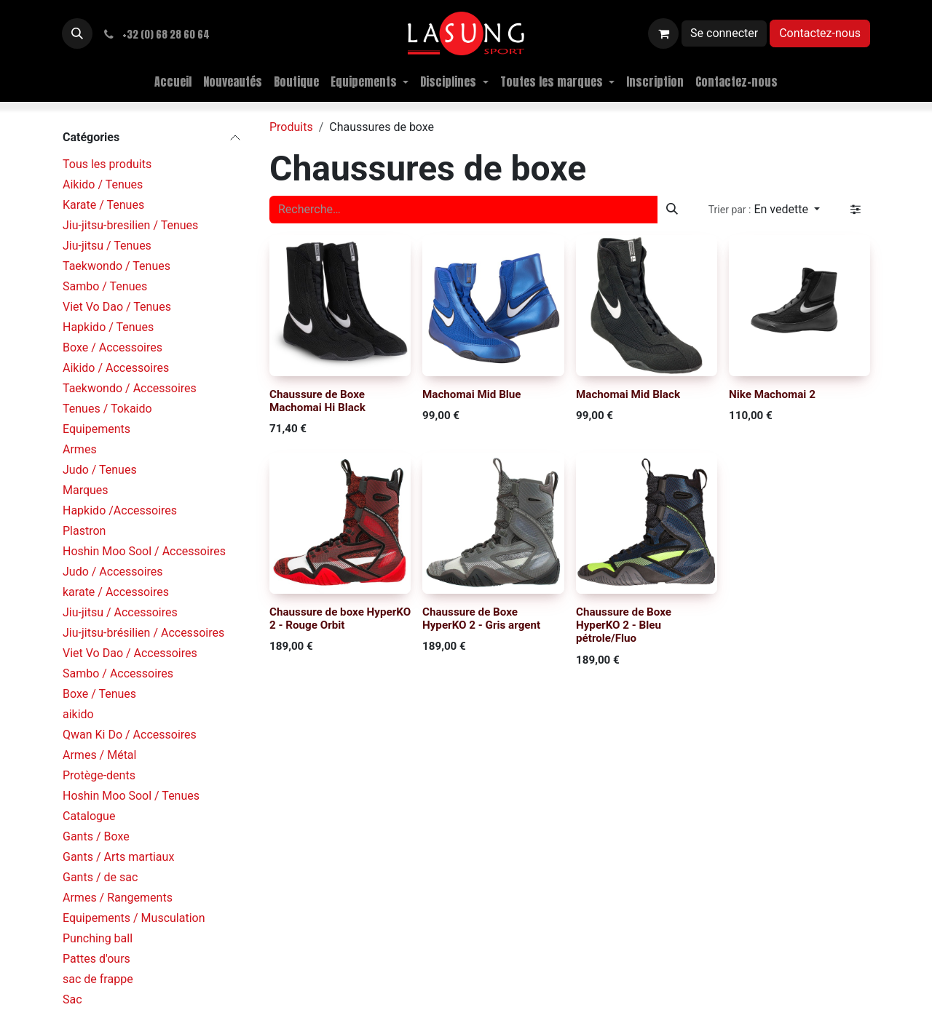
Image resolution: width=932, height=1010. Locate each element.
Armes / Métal (99, 755)
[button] (77, 33)
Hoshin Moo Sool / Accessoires (144, 551)
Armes (80, 449)
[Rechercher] (672, 209)
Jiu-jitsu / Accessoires (120, 612)
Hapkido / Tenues (108, 327)
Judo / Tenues (100, 470)
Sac (72, 999)
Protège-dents (99, 775)
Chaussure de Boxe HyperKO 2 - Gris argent (481, 618)
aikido (78, 714)
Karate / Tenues (103, 205)
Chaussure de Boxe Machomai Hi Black (317, 401)
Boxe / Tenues (99, 694)
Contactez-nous (820, 33)
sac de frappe (98, 979)
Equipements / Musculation (134, 918)
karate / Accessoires (116, 592)
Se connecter (724, 33)
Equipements (96, 429)
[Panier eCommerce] (663, 33)
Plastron (84, 531)
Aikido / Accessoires (116, 368)
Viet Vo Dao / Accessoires (130, 653)
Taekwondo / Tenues (116, 266)
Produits (291, 127)
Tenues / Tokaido (107, 408)
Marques (85, 490)
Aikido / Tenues (103, 184)
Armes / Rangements (118, 897)
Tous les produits (107, 164)
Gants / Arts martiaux (118, 857)
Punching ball (98, 938)
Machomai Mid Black (628, 394)
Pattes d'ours (96, 959)
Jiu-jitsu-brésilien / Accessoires (143, 633)
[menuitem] (173, 81)
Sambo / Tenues (105, 286)
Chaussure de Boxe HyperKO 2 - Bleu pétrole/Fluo (623, 625)
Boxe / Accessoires (112, 347)
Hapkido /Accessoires (120, 510)
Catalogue (89, 816)
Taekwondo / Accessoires (130, 388)
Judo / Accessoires (113, 571)
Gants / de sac (100, 877)
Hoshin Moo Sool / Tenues (131, 796)
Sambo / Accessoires (118, 673)
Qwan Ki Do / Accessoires (130, 734)
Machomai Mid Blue (471, 394)
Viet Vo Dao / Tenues (117, 307)
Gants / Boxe (96, 836)
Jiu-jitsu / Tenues (107, 245)
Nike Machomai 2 (772, 394)
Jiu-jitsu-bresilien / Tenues (130, 225)
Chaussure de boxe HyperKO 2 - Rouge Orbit (340, 618)
